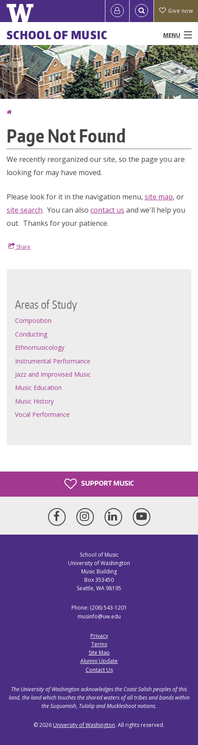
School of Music (57, 35)
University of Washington (84, 725)
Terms (99, 644)
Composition (33, 320)
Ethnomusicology (39, 347)
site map (159, 197)
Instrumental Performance (52, 361)
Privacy (99, 636)
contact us (107, 210)
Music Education (38, 387)
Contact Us (99, 670)
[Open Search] (141, 11)
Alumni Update (99, 661)
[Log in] (117, 11)
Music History (34, 401)
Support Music (99, 484)
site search (24, 210)
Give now (176, 11)
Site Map (99, 652)
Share (19, 247)
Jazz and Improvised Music (53, 374)
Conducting (31, 334)
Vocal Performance (42, 414)
